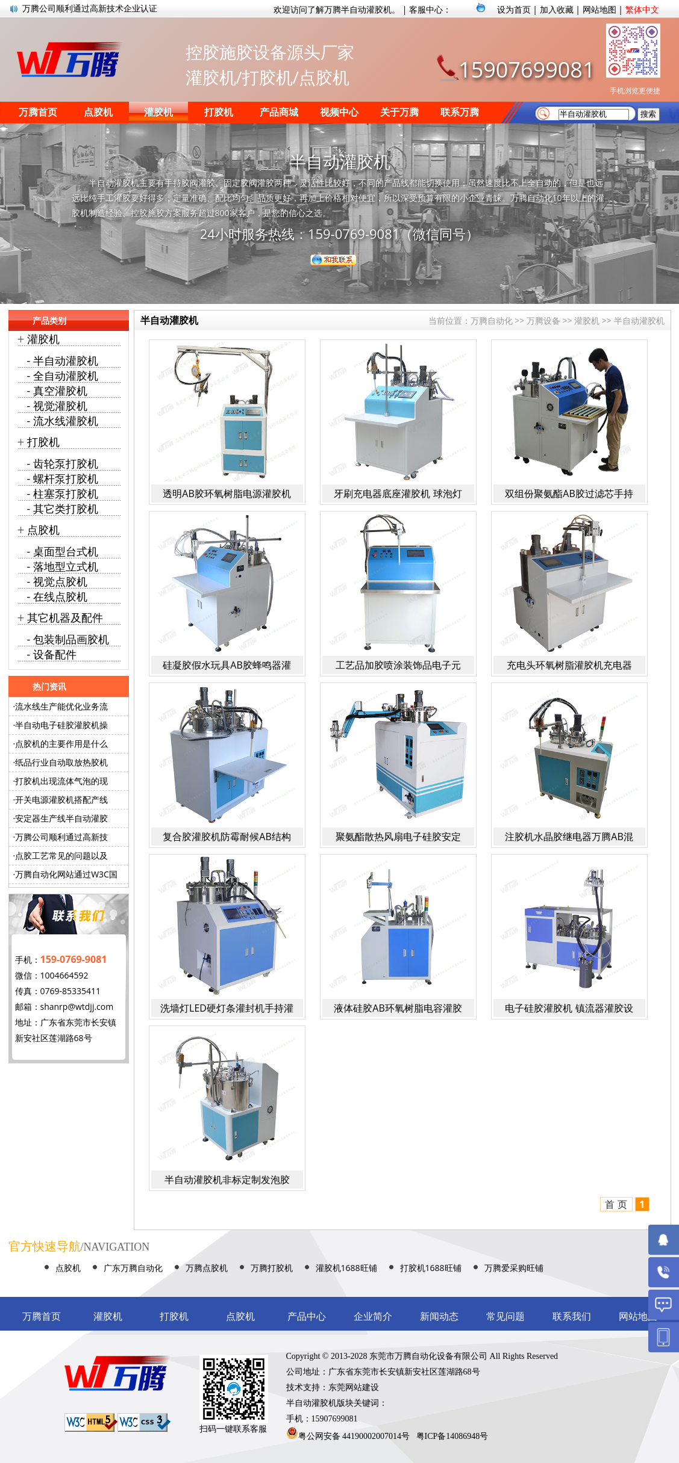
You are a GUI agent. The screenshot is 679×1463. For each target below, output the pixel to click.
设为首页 (514, 9)
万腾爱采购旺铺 (513, 1267)
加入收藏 (557, 9)
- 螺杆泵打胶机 (62, 478)
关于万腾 (399, 112)
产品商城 (279, 112)
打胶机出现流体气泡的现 (61, 781)
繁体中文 (642, 9)
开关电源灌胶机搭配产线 (61, 799)
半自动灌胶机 (639, 320)
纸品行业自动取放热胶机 (61, 762)
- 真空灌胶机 (57, 390)
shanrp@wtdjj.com (77, 1006)
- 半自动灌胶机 (62, 360)
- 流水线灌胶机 (62, 420)
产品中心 (306, 1316)
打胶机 (218, 112)
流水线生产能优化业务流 (61, 706)
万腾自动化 (492, 320)
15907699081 (526, 69)
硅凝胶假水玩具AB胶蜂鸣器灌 (226, 665)
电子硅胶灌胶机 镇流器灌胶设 (569, 1008)
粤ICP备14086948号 (452, 1436)
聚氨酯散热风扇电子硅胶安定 (398, 836)
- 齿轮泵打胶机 (62, 463)
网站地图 (599, 9)
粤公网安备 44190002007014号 (354, 1436)
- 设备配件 (52, 654)
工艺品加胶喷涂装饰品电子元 (398, 665)
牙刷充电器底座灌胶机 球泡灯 (398, 493)
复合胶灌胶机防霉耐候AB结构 (226, 836)
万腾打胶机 (272, 1267)
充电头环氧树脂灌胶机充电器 (569, 665)
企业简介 (373, 1316)
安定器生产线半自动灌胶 (61, 818)
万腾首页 (38, 112)
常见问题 (505, 1316)
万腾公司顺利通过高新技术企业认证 (89, 8)
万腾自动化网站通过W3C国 (66, 874)
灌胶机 (158, 112)
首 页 (616, 1204)
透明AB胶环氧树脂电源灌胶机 (226, 493)
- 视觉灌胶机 (57, 405)
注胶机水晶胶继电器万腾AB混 (569, 836)
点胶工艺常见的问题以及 (61, 855)
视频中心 (339, 112)
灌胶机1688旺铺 (346, 1267)
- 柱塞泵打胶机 (62, 493)
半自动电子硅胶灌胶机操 (61, 725)
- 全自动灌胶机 (62, 375)
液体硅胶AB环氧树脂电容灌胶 (398, 1008)
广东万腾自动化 (133, 1267)
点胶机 (98, 112)
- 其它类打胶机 (62, 508)
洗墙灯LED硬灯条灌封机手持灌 (226, 1008)
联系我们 (571, 1316)
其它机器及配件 (65, 617)
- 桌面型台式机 (62, 551)
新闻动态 (439, 1316)
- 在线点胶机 (57, 596)
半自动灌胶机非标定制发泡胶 (227, 1179)
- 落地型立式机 (62, 566)
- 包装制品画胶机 (68, 639)
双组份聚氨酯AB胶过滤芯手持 (569, 493)
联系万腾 (459, 112)
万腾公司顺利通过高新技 (61, 837)
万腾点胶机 (207, 1267)
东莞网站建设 (353, 1387)
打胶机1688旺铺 (431, 1267)
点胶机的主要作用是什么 (61, 743)
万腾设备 (543, 320)
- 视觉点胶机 (57, 581)
